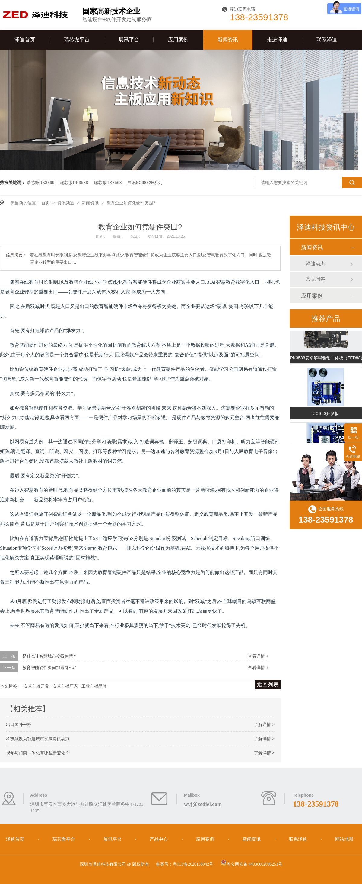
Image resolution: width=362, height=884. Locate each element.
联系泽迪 (326, 40)
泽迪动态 (315, 263)
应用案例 (178, 40)
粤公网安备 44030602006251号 (252, 864)
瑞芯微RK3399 (41, 182)
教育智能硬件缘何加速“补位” (49, 667)
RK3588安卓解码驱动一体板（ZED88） (326, 358)
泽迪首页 (24, 40)
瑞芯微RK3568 (108, 182)
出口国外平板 (18, 724)
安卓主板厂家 (65, 686)
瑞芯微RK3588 (74, 182)
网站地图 (344, 839)
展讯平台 (129, 40)
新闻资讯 (228, 40)
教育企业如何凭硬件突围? (130, 202)
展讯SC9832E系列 (144, 182)
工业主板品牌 (94, 686)
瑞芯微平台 (77, 40)
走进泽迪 (277, 40)
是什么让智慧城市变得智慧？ (49, 656)
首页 (46, 202)
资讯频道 (66, 202)
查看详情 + (258, 656)
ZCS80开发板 (326, 414)
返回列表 (268, 685)
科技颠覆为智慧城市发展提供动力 (37, 738)
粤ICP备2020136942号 (193, 864)
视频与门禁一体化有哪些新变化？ (37, 752)
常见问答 (315, 279)
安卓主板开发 (36, 686)
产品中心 (159, 839)
